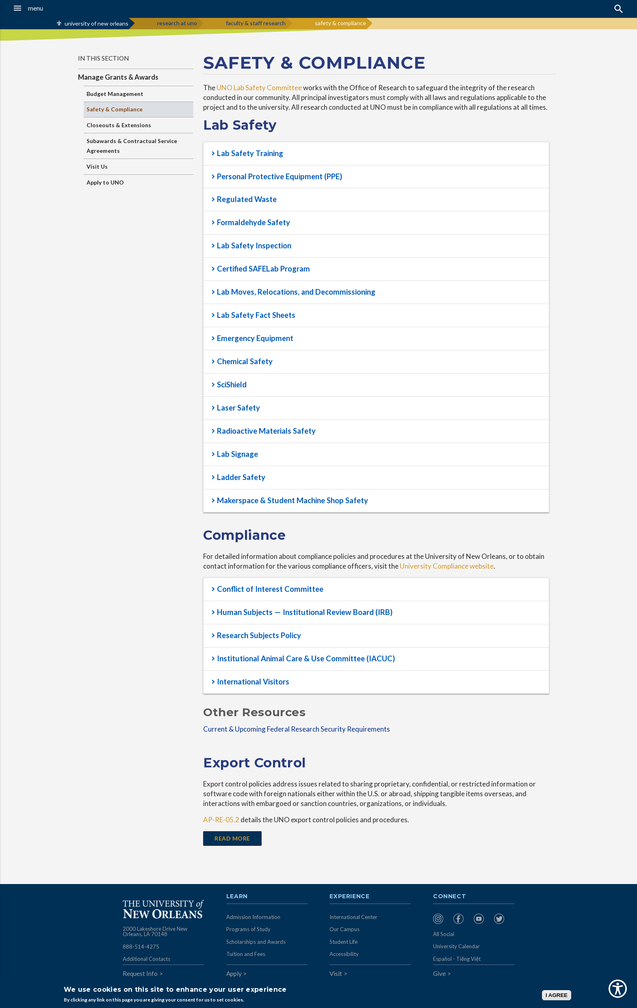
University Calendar (456, 946)
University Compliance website (447, 566)
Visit (335, 973)
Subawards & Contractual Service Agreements (132, 145)
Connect (449, 896)
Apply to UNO (105, 182)
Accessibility (344, 954)
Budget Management (115, 93)
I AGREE (557, 995)
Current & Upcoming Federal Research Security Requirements (296, 729)
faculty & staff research (256, 23)
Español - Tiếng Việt (457, 959)
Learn (237, 896)
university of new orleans (96, 23)
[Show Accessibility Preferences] (618, 989)
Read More (232, 838)
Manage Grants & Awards (118, 77)
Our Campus (344, 929)
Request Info (140, 973)
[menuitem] (441, 919)
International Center (353, 917)
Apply (234, 973)
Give (439, 973)
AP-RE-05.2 (221, 819)
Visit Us (97, 166)
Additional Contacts (146, 959)
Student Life (343, 941)
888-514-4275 (141, 946)
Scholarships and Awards (256, 941)
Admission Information (253, 917)
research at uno (177, 23)
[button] (59, 8)
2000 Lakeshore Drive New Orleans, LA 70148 (155, 931)
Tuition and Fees (245, 954)
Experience (349, 896)
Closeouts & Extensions (119, 125)
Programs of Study (248, 929)
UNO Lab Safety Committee (259, 87)
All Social (443, 934)
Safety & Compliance (115, 109)
